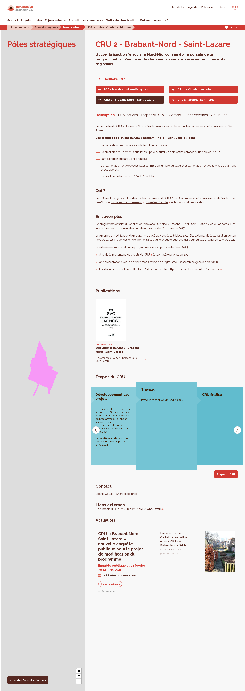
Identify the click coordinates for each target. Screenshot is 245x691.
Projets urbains (31, 20)
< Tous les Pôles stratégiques (28, 680)
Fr (226, 27)
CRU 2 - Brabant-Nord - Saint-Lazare (108, 27)
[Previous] (96, 430)
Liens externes (196, 115)
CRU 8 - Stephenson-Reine (196, 99)
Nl (231, 27)
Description (105, 115)
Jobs (222, 7)
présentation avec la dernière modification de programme (141, 262)
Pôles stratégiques (46, 27)
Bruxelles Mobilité (157, 202)
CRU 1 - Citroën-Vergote (194, 89)
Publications (208, 7)
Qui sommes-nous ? (154, 20)
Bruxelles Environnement (126, 202)
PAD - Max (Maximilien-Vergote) (126, 89)
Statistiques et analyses (85, 20)
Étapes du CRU (153, 115)
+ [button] (79, 676)
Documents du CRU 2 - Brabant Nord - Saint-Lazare (117, 359)
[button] (78, 671)
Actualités (178, 7)
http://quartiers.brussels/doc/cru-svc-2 (194, 269)
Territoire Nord (72, 27)
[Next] (237, 430)
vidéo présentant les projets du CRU (127, 254)
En (236, 27)
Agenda (192, 7)
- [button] (79, 681)
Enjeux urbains (55, 20)
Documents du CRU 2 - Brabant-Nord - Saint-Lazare (129, 509)
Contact (175, 115)
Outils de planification (121, 20)
